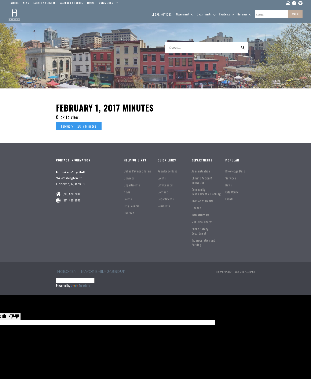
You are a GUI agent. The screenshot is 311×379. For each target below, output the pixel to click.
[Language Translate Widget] (75, 280)
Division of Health (202, 201)
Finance (196, 208)
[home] (14, 14)
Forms (91, 2)
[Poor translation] (14, 316)
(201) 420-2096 (71, 200)
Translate (80, 285)
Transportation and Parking (203, 242)
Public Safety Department (199, 231)
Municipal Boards (201, 222)
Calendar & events (71, 2)
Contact (129, 213)
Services (129, 178)
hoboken (67, 271)
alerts (15, 2)
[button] (107, 4)
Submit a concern (44, 2)
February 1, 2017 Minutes (78, 126)
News (127, 192)
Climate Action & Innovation (201, 180)
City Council (131, 206)
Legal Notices (162, 14)
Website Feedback (245, 271)
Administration (200, 171)
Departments (132, 185)
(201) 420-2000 (71, 194)
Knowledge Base (167, 171)
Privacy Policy (224, 271)
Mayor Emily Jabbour (103, 271)
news (26, 2)
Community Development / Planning (206, 191)
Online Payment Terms (137, 171)
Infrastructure (200, 215)
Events (128, 199)
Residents (164, 206)
